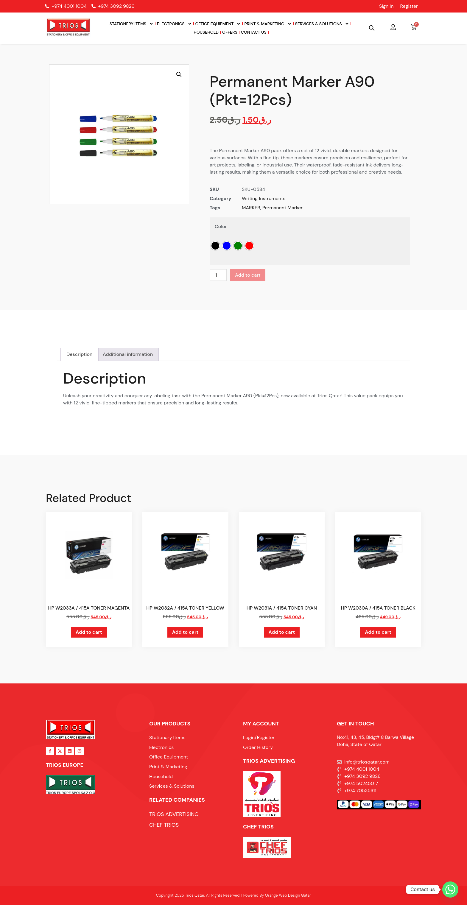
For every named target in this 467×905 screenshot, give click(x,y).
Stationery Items (131, 24)
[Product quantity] (218, 275)
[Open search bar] (372, 28)
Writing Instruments (263, 198)
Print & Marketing (267, 24)
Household (206, 32)
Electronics (174, 24)
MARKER (251, 208)
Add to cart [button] (89, 632)
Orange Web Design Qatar (288, 895)
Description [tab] (79, 354)
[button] (179, 74)
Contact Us (254, 32)
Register (409, 6)
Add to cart (248, 275)
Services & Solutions (322, 24)
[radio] (215, 245)
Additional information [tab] (128, 354)
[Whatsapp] (450, 889)
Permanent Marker (282, 208)
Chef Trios (258, 826)
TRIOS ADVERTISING (269, 760)
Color (221, 226)
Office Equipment (218, 24)
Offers (229, 32)
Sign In (386, 6)
